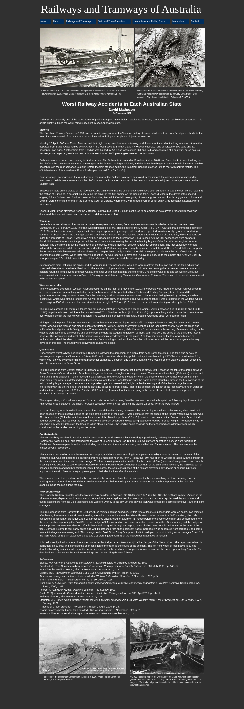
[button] (58, 21)
